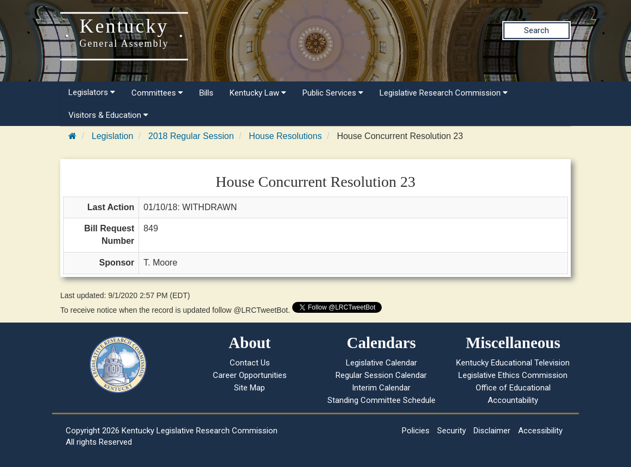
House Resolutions (285, 136)
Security (451, 431)
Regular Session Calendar (381, 375)
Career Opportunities (250, 375)
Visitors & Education (108, 115)
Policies (416, 431)
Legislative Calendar (381, 363)
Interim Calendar (381, 388)
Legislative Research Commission (444, 93)
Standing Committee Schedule (381, 400)
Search (536, 30)
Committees (157, 93)
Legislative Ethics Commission (512, 375)
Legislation (113, 136)
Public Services (332, 93)
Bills (206, 93)
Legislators (91, 92)
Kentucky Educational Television (513, 363)
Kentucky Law (258, 93)
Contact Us (250, 363)
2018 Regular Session (191, 136)
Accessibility (540, 431)
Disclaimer (492, 431)
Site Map (249, 388)
